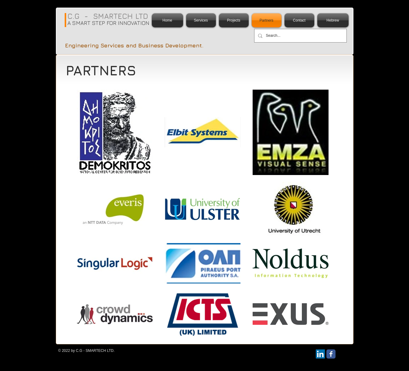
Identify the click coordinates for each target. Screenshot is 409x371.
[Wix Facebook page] (331, 354)
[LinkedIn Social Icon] (320, 354)
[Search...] (300, 35)
